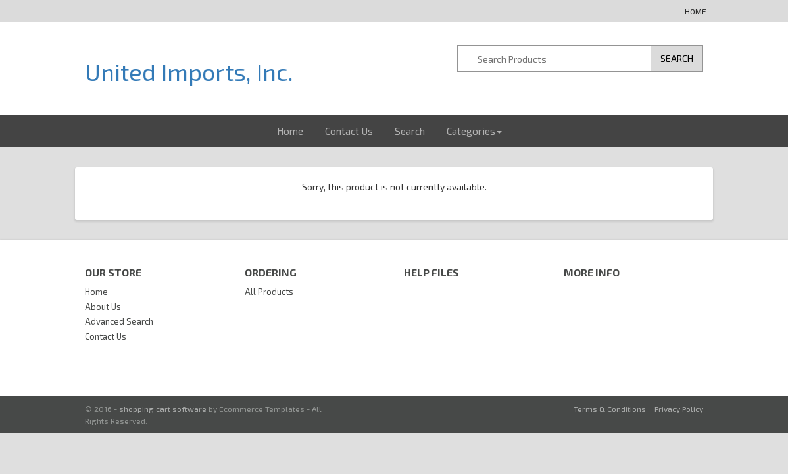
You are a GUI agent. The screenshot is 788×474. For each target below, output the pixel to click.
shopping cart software (163, 408)
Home (695, 11)
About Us (103, 307)
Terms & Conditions (610, 408)
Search (410, 131)
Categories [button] (474, 131)
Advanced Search (119, 321)
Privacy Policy (678, 408)
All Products (269, 291)
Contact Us (349, 131)
